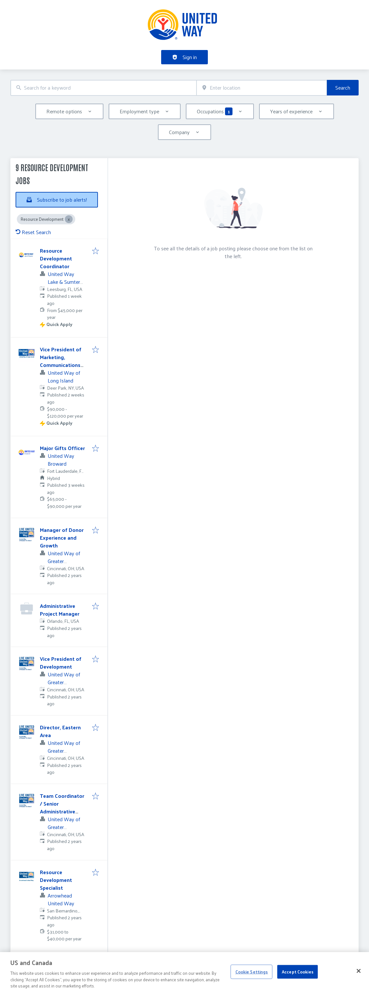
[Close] (358, 979)
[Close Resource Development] (69, 219)
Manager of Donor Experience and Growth (62, 537)
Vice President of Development (60, 662)
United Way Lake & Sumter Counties (64, 281)
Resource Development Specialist (56, 879)
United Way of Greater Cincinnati (64, 560)
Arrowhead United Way (61, 899)
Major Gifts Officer (62, 448)
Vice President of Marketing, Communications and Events (60, 361)
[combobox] (103, 88)
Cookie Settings (251, 979)
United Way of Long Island (64, 376)
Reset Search (33, 232)
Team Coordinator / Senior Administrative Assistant (62, 807)
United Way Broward (61, 459)
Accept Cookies (298, 979)
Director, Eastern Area (60, 731)
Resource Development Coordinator (56, 258)
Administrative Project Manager (59, 609)
